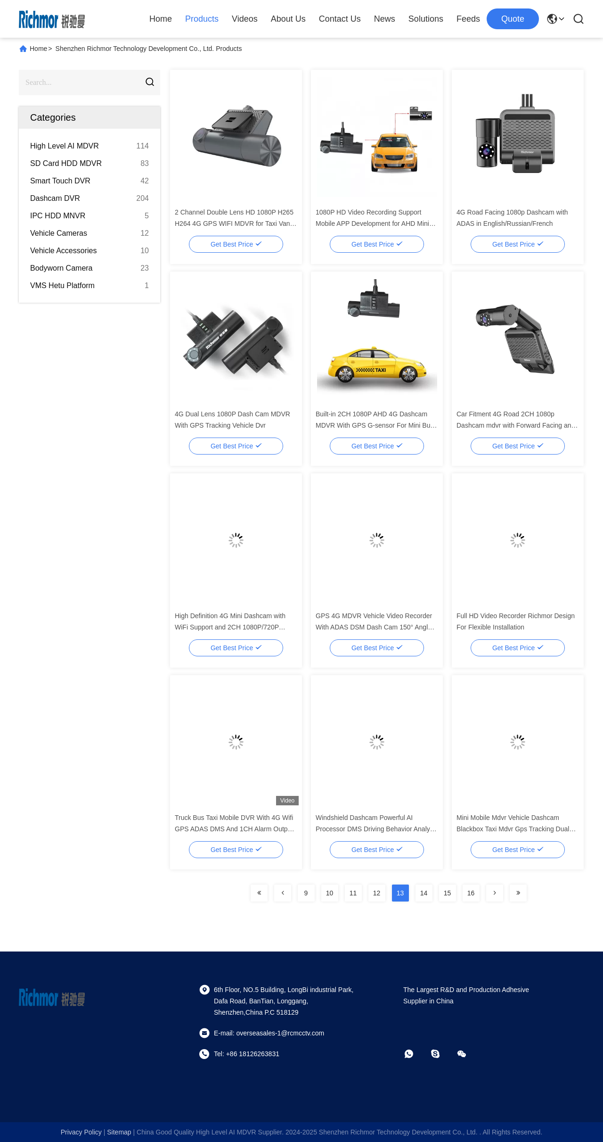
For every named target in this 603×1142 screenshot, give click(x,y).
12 (377, 893)
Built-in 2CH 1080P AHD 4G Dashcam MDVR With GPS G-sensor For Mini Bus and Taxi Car (375, 425)
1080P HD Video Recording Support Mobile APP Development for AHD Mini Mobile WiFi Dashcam (372, 223)
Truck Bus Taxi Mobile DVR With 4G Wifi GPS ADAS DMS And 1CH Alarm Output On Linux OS (234, 829)
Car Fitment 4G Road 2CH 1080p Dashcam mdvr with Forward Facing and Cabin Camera (515, 425)
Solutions (425, 19)
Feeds (468, 19)
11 (353, 893)
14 (424, 893)
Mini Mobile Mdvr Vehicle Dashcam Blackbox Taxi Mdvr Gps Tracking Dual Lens (512, 829)
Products (202, 19)
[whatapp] (415, 1053)
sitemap (119, 1132)
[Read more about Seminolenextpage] (259, 893)
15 (447, 893)
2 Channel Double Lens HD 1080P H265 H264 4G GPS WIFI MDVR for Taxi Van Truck (234, 223)
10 (330, 893)
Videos (245, 19)
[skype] (442, 1053)
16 (471, 893)
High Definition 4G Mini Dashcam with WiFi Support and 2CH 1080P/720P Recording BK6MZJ (230, 627)
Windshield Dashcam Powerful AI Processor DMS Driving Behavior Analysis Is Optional (377, 829)
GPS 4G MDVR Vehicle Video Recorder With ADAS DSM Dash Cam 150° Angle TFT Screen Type (374, 627)
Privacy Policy (81, 1132)
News (384, 19)
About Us (288, 19)
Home (160, 19)
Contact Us (340, 19)
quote (512, 19)
